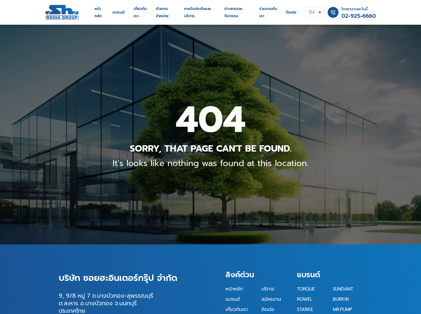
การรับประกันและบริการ (197, 12)
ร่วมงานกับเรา (268, 12)
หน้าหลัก (98, 12)
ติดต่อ (291, 12)
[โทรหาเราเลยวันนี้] (333, 12)
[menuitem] (315, 12)
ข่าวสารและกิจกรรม (233, 12)
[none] (315, 12)
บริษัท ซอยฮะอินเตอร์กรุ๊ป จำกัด (118, 277)
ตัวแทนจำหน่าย (162, 12)
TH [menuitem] (311, 12)
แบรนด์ (119, 12)
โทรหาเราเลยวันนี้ (354, 9)
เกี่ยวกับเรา (140, 12)
